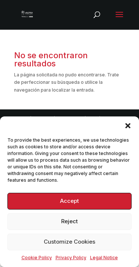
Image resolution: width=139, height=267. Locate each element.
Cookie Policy (36, 257)
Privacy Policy (71, 257)
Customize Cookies (69, 241)
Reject (69, 221)
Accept (69, 200)
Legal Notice (104, 257)
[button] (128, 125)
